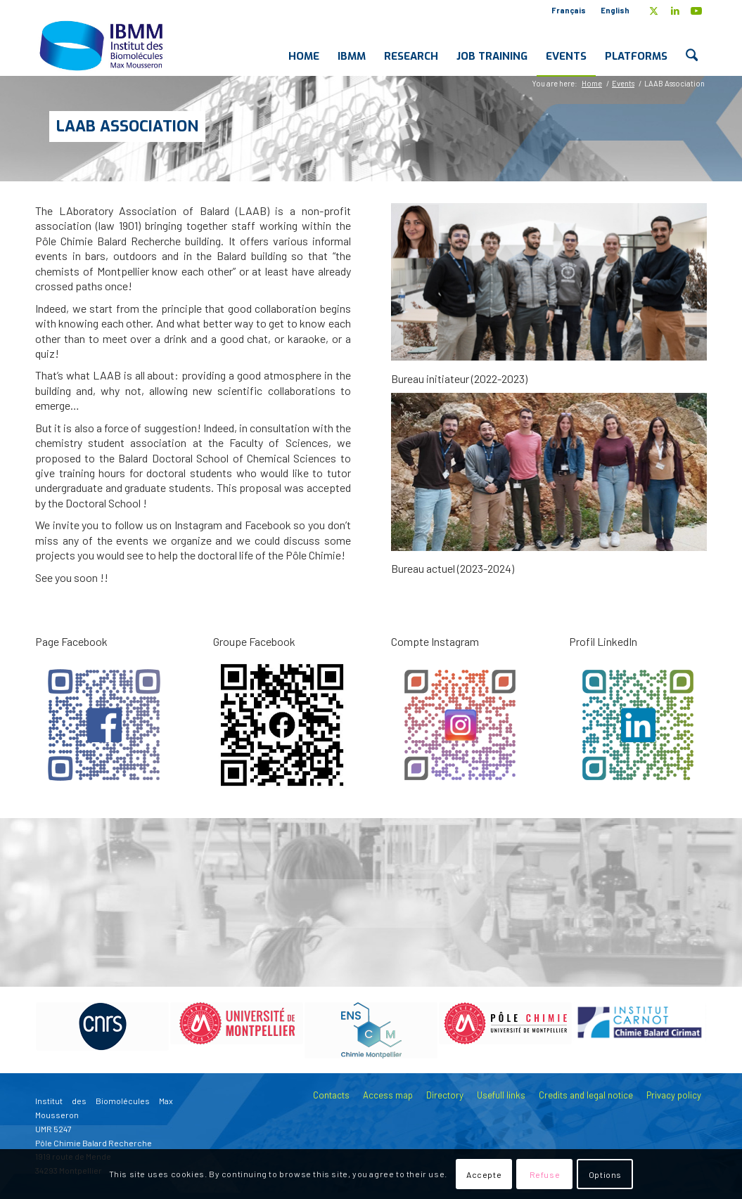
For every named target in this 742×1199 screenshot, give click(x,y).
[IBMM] (102, 45)
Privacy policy (673, 1095)
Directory (444, 1095)
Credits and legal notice (586, 1095)
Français (568, 10)
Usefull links (501, 1095)
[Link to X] (654, 10)
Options (605, 1174)
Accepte (483, 1174)
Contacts (331, 1095)
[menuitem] (569, 10)
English (615, 10)
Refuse (545, 1174)
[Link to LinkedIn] (675, 10)
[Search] (692, 45)
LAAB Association (127, 126)
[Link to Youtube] (696, 10)
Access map (388, 1095)
